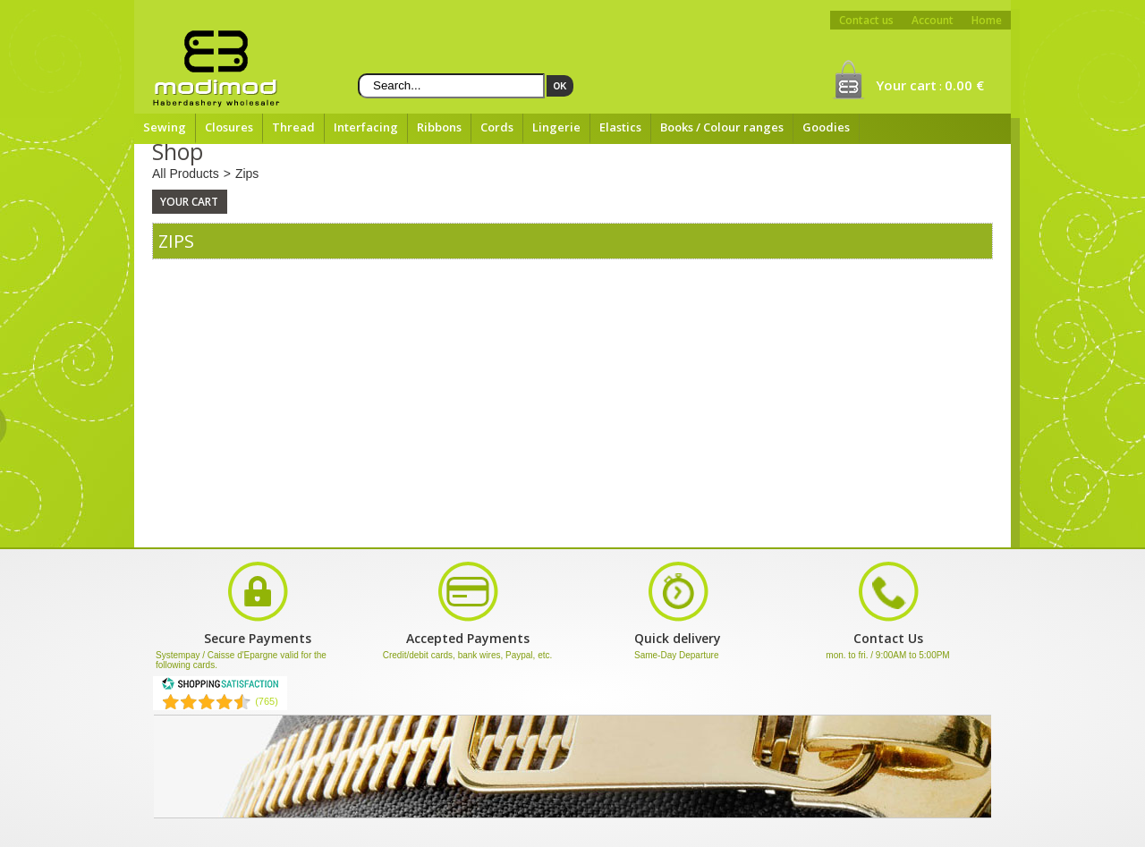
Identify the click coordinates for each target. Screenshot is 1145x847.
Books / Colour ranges (722, 127)
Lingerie (556, 127)
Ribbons (439, 127)
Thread (293, 127)
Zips (247, 173)
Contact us (866, 20)
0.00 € (964, 85)
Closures (229, 127)
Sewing (164, 127)
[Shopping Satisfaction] (220, 687)
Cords (496, 127)
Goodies (826, 127)
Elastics (620, 127)
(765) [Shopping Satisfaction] (266, 701)
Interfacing (366, 127)
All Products (185, 173)
